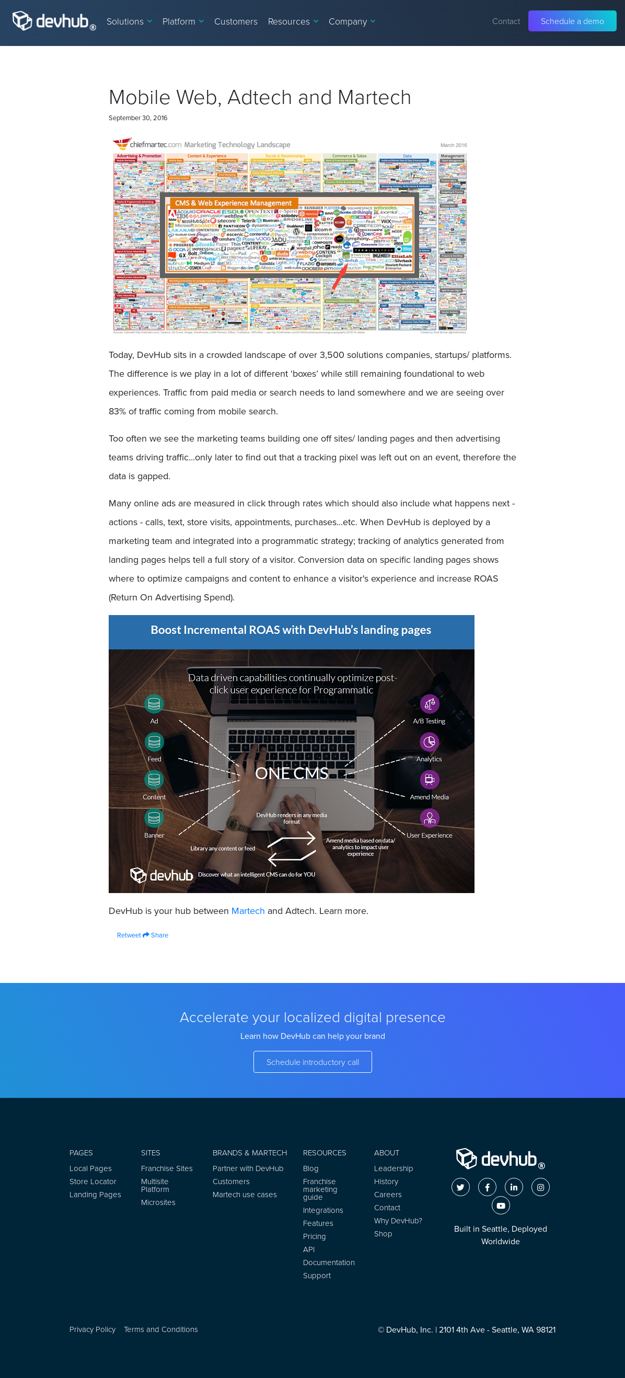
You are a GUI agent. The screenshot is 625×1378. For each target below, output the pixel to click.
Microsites (158, 1202)
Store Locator (93, 1181)
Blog (311, 1168)
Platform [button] (183, 21)
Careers (388, 1194)
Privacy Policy (92, 1329)
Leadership (393, 1168)
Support (317, 1275)
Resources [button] (293, 21)
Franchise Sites (167, 1168)
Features (318, 1223)
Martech (248, 911)
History (386, 1181)
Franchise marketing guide (320, 1189)
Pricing (314, 1236)
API (309, 1249)
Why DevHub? (398, 1220)
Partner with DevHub (248, 1168)
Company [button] (352, 21)
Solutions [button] (129, 21)
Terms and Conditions (161, 1329)
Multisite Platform (155, 1185)
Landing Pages (95, 1194)
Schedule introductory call (313, 1062)
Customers (236, 21)
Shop (383, 1233)
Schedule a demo (572, 21)
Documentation (329, 1262)
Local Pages (91, 1168)
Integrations (323, 1210)
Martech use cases (245, 1194)
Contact (506, 21)
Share (155, 935)
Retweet (125, 935)
